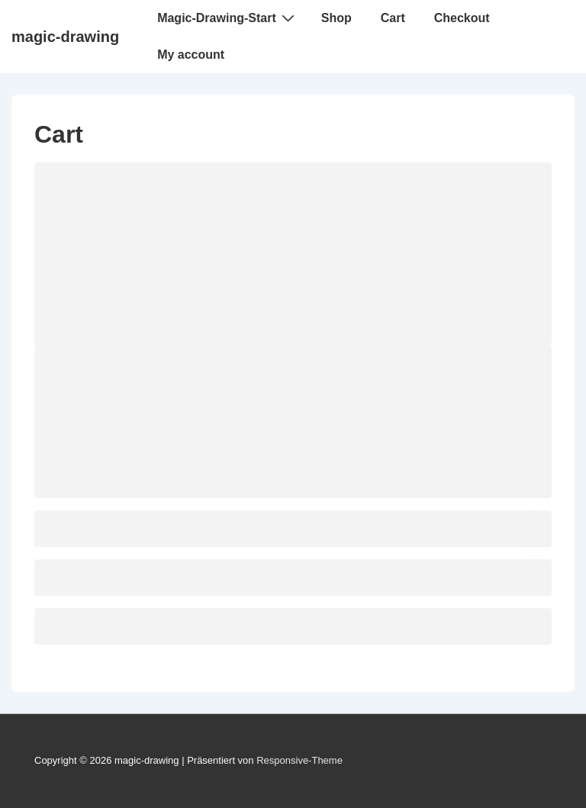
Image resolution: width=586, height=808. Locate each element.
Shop (336, 17)
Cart (393, 17)
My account (190, 54)
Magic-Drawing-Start (227, 17)
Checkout (462, 17)
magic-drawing (65, 36)
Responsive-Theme (299, 760)
